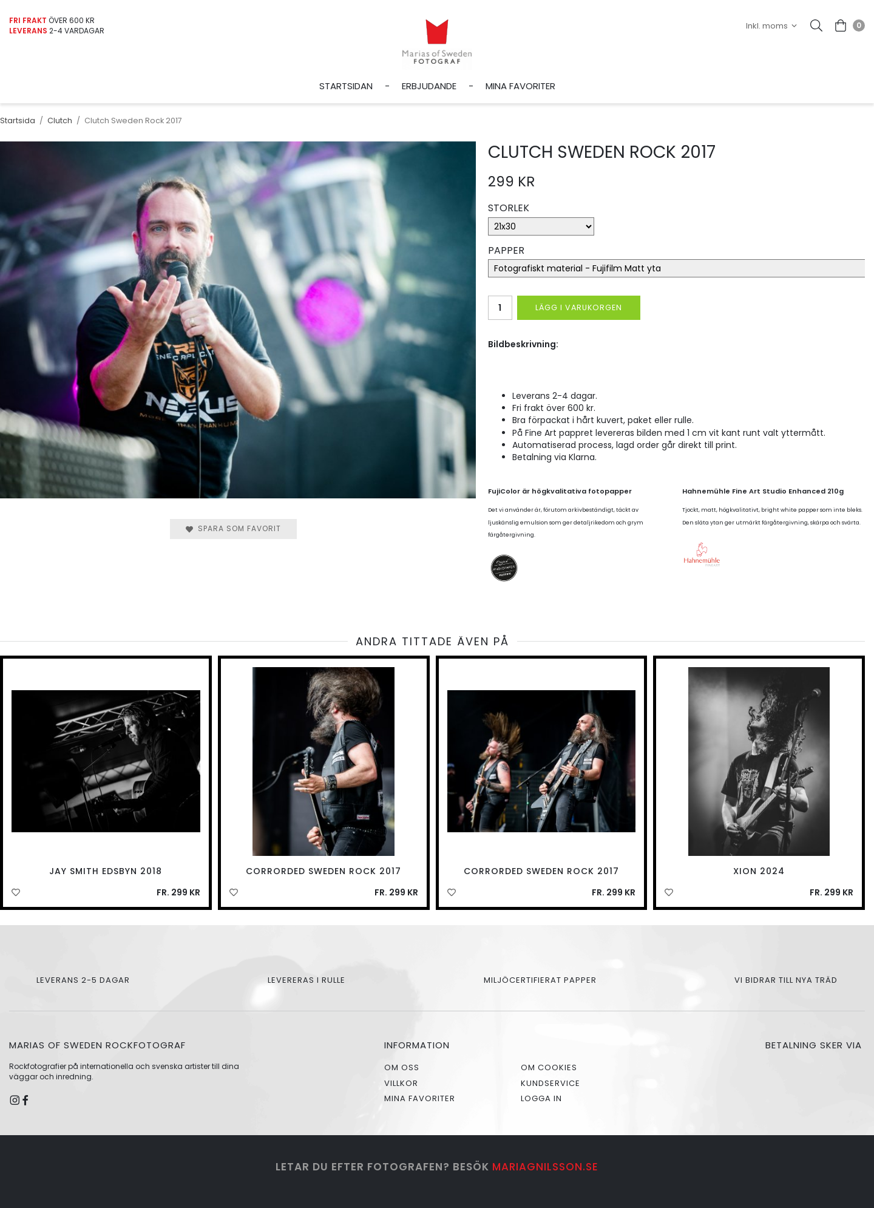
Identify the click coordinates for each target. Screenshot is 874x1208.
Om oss (401, 1067)
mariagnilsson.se (545, 1166)
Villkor (401, 1083)
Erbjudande (429, 86)
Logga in (541, 1098)
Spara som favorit (233, 528)
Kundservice (550, 1083)
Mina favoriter (520, 86)
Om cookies (549, 1067)
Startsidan (346, 86)
